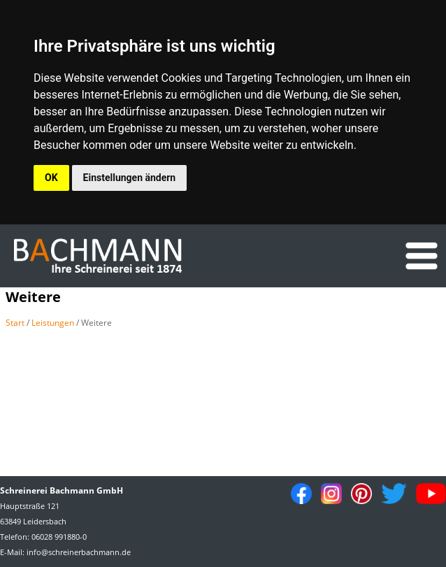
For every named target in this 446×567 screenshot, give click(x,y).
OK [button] (51, 177)
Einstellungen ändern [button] (129, 177)
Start (15, 323)
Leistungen (52, 323)
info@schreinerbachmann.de (79, 552)
